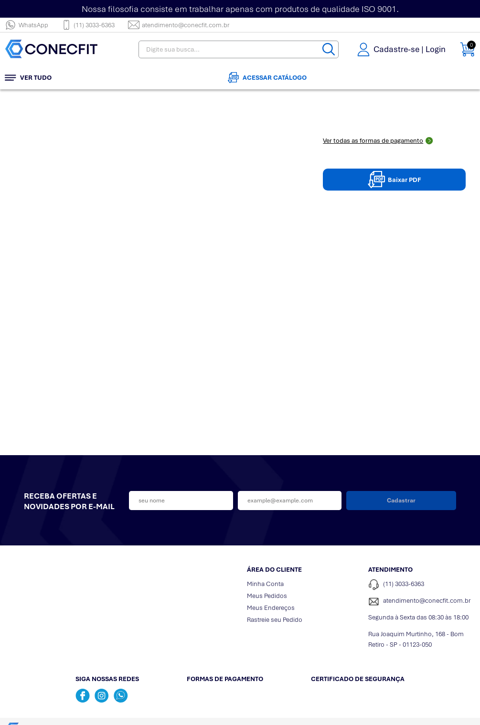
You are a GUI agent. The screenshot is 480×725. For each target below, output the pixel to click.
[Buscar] (329, 49)
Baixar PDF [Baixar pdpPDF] (394, 179)
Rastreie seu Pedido (274, 620)
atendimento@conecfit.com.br (178, 25)
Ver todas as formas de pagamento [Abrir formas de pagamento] (378, 141)
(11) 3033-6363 (88, 25)
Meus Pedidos (267, 596)
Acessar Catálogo (267, 77)
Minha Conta (265, 584)
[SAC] (421, 602)
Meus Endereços (271, 608)
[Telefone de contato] (421, 585)
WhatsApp (26, 25)
